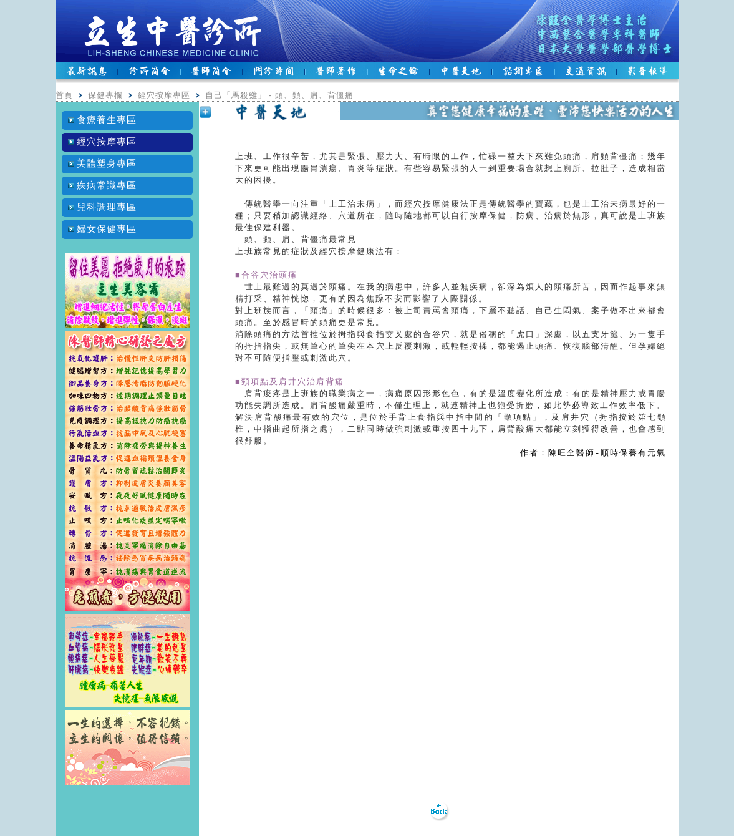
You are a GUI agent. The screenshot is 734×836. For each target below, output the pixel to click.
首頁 (64, 95)
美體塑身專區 (102, 163)
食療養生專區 (102, 120)
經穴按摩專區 (164, 95)
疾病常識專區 (102, 185)
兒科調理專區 (102, 207)
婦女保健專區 (102, 229)
